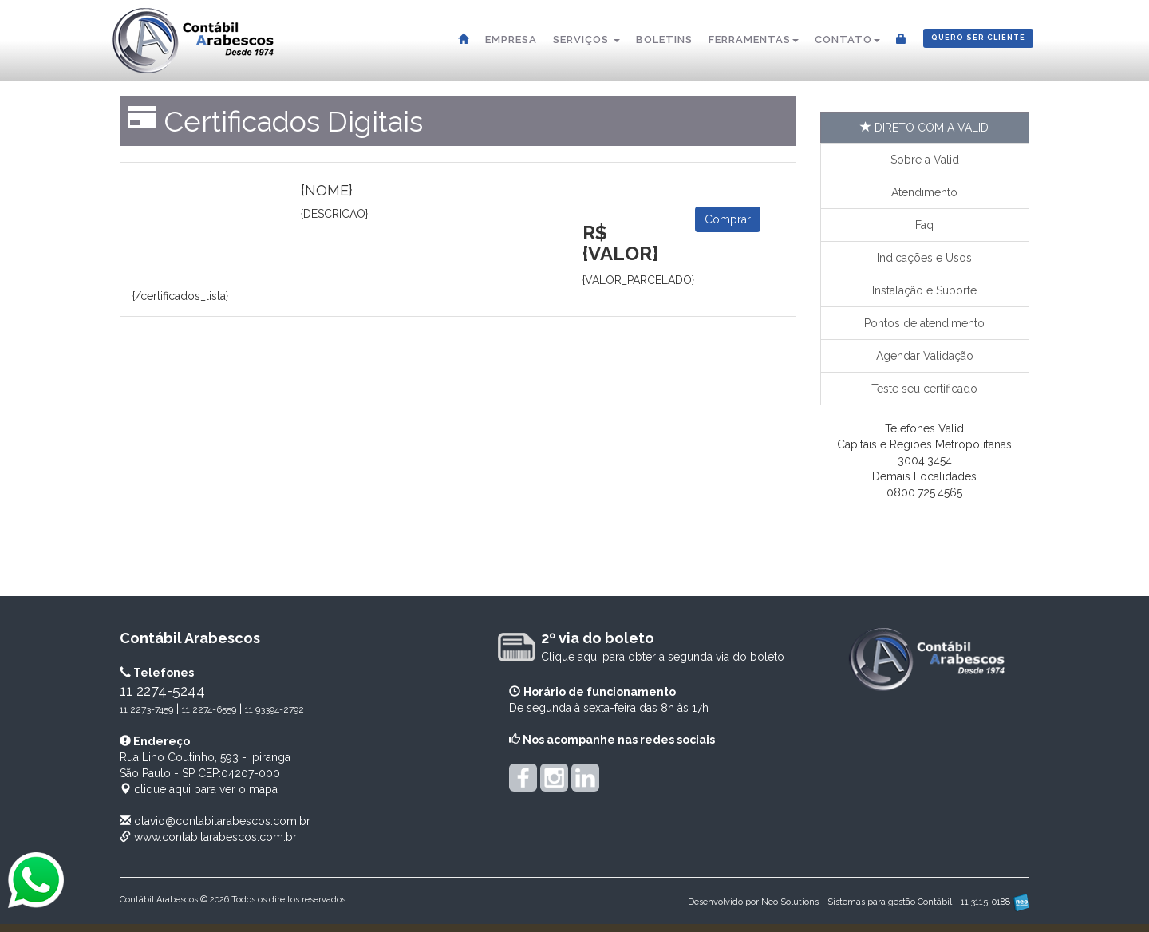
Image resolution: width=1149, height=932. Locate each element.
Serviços (586, 39)
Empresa (511, 39)
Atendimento (924, 192)
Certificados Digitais (293, 121)
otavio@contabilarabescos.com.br (222, 821)
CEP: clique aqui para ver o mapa (205, 773)
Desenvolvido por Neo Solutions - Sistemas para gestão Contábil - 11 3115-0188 (858, 902)
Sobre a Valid (924, 159)
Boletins (664, 39)
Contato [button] (847, 39)
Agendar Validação (924, 356)
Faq (924, 225)
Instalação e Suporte (924, 290)
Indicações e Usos (924, 257)
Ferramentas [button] (754, 39)
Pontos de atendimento (924, 323)
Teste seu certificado (924, 388)
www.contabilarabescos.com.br (215, 837)
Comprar (728, 219)
